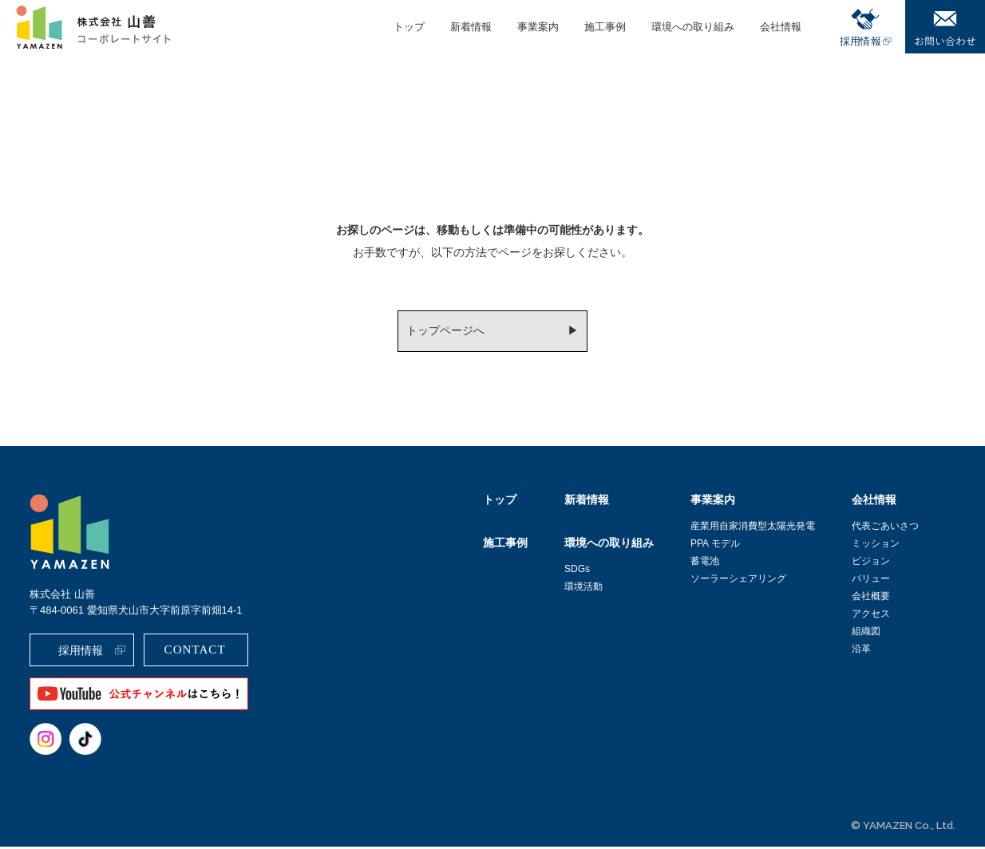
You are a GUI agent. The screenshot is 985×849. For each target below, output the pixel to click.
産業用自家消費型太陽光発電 (752, 528)
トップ (499, 501)
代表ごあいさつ (885, 528)
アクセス (871, 616)
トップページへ (444, 332)
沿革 (861, 651)
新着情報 (586, 501)
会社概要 (871, 598)
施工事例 (505, 545)
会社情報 (874, 501)
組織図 (866, 633)
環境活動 (583, 589)
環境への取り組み (609, 545)
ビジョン (871, 563)
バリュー (871, 581)
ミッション (876, 546)
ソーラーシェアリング (738, 581)
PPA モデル (715, 546)
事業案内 (712, 501)
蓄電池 (704, 563)
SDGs (577, 571)
